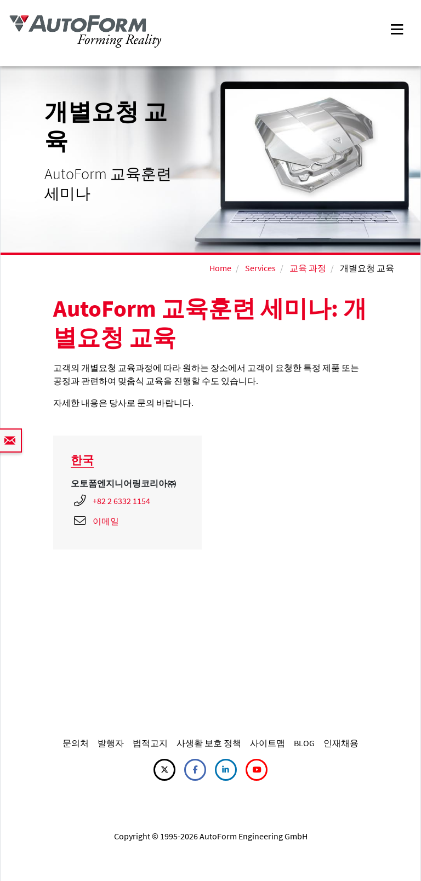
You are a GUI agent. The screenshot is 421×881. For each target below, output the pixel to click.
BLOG (304, 742)
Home (220, 267)
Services (260, 267)
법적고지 (150, 742)
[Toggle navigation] (397, 28)
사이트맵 (267, 742)
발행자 (111, 742)
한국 (82, 460)
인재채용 (341, 742)
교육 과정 (307, 267)
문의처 (75, 742)
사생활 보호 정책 (209, 742)
